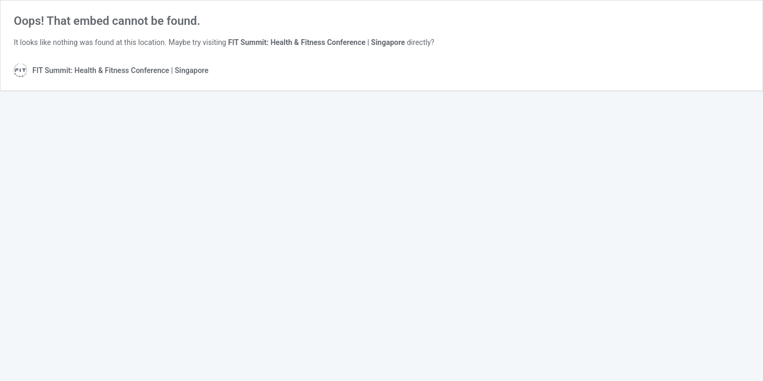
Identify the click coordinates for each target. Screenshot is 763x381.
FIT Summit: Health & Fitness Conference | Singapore (316, 42)
